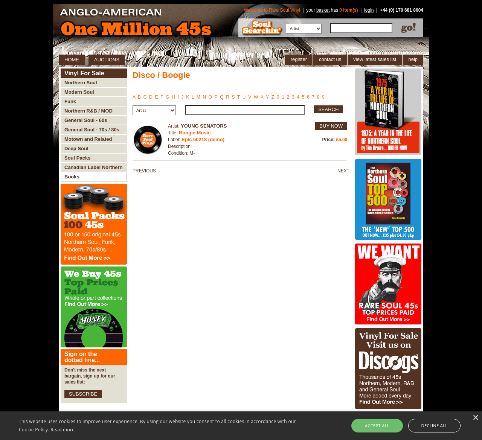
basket (322, 10)
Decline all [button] (434, 425)
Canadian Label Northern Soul (93, 168)
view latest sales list (374, 59)
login (369, 10)
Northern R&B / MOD (88, 111)
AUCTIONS (106, 59)
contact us (330, 59)
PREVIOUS (144, 171)
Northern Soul (80, 82)
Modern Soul (79, 92)
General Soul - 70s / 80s (91, 129)
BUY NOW (331, 126)
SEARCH (328, 109)
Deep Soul (76, 148)
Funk (70, 101)
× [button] (475, 418)
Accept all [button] (377, 425)
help (413, 59)
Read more (62, 429)
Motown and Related (88, 139)
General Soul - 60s (85, 120)
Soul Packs (77, 158)
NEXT (343, 171)
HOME (71, 59)
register (299, 59)
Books (71, 177)
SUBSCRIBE (83, 394)
